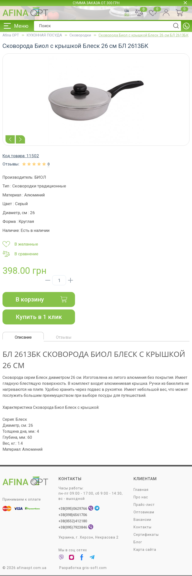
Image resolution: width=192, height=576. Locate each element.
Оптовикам (144, 512)
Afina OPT (10, 35)
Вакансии (142, 520)
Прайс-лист (144, 505)
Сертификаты (146, 535)
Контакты (143, 527)
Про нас (141, 497)
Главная (141, 490)
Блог (138, 542)
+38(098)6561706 (72, 515)
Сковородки (80, 35)
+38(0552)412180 (72, 521)
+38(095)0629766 (72, 509)
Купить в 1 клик (39, 316)
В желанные (20, 244)
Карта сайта (145, 550)
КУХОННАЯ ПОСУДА (44, 35)
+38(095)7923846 (72, 527)
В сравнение (20, 254)
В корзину (42, 299)
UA (126, 11)
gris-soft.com (94, 568)
